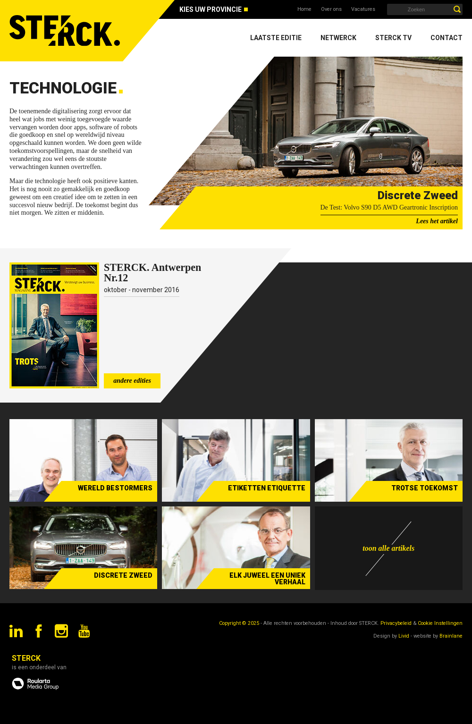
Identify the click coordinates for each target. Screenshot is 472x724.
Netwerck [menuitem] (338, 38)
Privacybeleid (396, 623)
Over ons (331, 9)
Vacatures (363, 9)
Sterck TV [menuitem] (393, 38)
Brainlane (451, 636)
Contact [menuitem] (446, 38)
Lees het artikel (437, 221)
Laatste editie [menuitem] (276, 38)
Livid (403, 636)
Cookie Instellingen (440, 623)
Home (304, 9)
